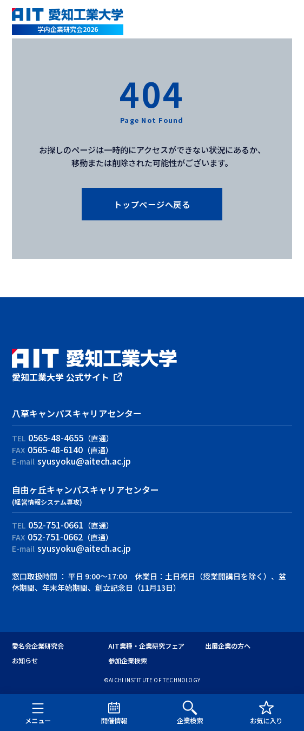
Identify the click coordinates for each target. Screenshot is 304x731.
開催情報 (114, 713)
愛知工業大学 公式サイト (60, 377)
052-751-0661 (55, 524)
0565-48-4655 (55, 437)
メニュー (38, 713)
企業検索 (190, 713)
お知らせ (25, 660)
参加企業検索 (127, 660)
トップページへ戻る (152, 204)
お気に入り (266, 713)
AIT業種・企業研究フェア (146, 646)
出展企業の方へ (227, 646)
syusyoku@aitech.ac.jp (84, 460)
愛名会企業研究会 (38, 646)
